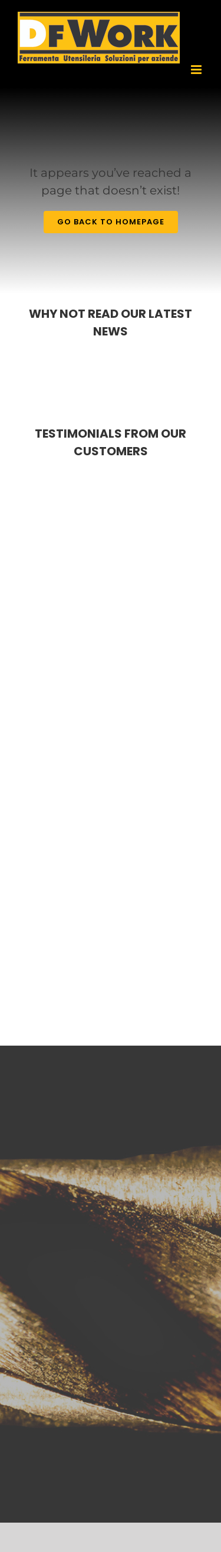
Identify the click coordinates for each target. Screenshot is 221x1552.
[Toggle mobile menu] (197, 69)
